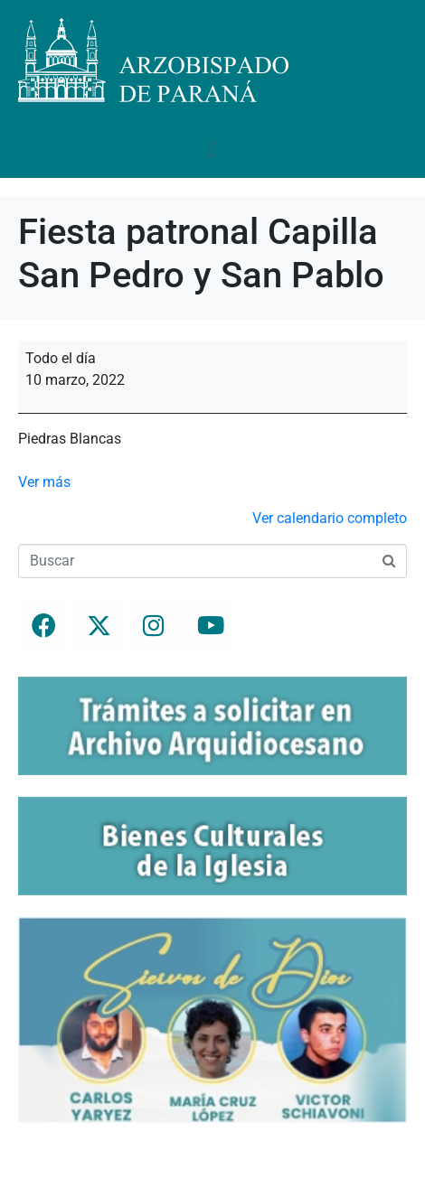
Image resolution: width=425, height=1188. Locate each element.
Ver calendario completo (329, 518)
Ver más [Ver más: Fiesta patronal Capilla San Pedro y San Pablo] (44, 482)
